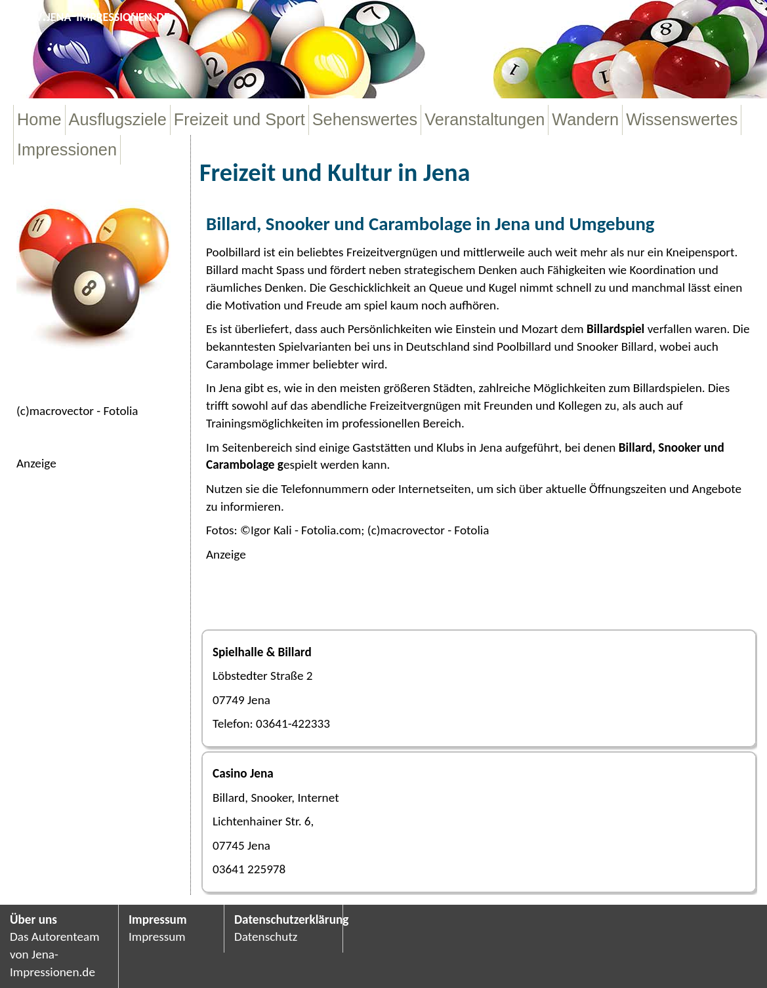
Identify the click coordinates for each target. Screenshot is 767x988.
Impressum (158, 919)
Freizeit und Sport (239, 119)
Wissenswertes (681, 119)
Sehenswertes (365, 119)
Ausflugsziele (118, 119)
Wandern (585, 119)
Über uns (33, 919)
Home (39, 119)
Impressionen (67, 149)
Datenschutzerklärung (283, 919)
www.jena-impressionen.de (90, 15)
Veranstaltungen (485, 119)
